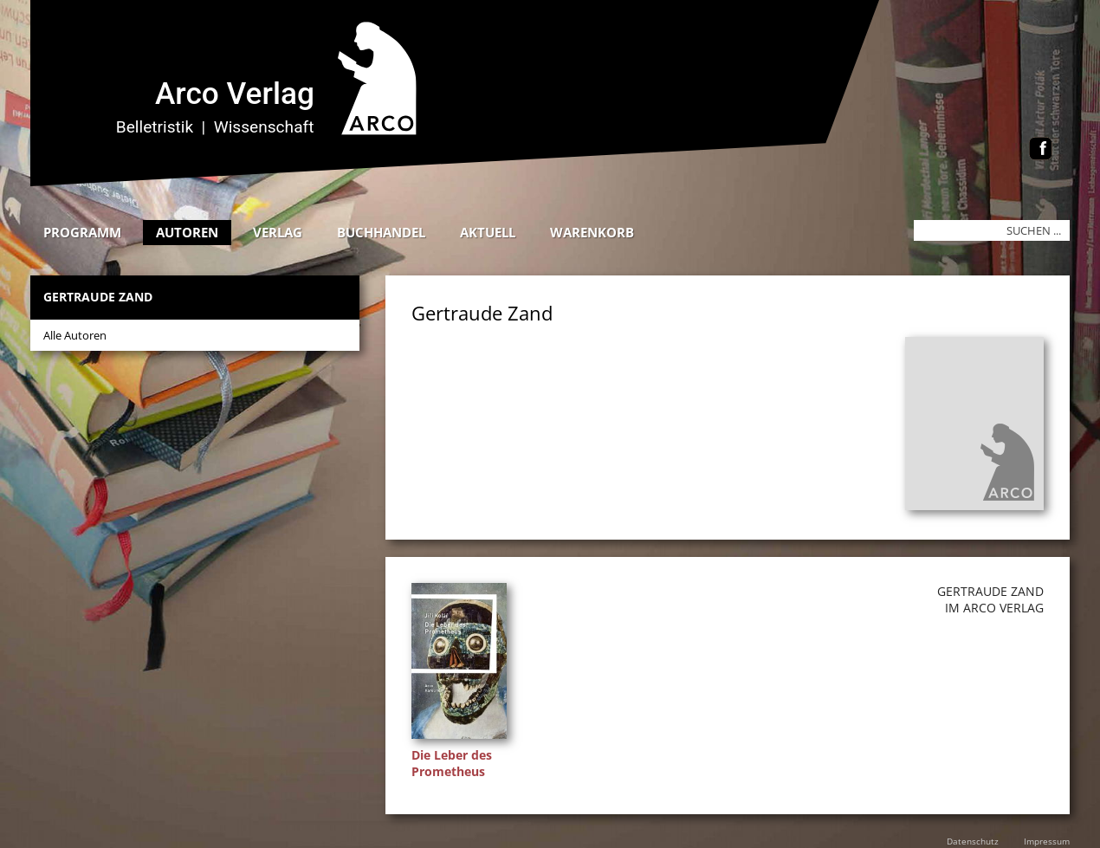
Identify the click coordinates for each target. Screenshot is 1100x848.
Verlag (277, 232)
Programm (82, 232)
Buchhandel (381, 232)
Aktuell (487, 232)
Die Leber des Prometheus (451, 763)
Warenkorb (592, 232)
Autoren (187, 232)
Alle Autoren (75, 335)
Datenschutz (973, 841)
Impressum (1047, 841)
